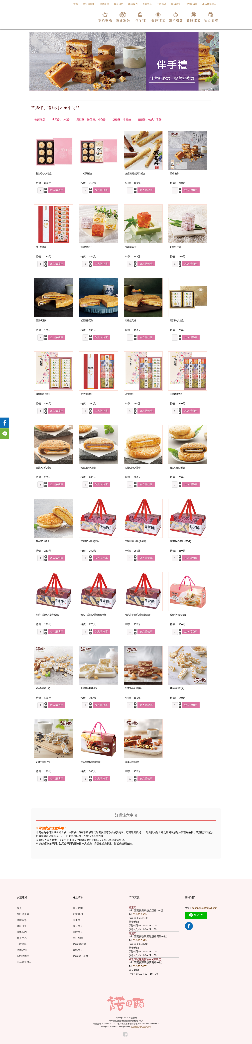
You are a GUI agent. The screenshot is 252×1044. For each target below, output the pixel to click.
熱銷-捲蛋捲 (79, 944)
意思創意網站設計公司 (141, 1027)
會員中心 (147, 3)
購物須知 (176, 3)
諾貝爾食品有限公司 (52, 18)
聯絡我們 (133, 3)
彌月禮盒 (78, 926)
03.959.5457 (139, 966)
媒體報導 (104, 3)
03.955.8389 (139, 914)
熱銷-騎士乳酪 (81, 956)
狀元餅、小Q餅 (61, 119)
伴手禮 (76, 920)
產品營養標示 (209, 3)
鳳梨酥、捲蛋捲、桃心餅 (91, 119)
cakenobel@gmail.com (204, 907)
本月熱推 (78, 908)
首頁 (75, 3)
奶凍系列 (78, 914)
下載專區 (161, 3)
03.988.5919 (139, 940)
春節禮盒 (78, 950)
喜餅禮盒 (78, 932)
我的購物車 (191, 3)
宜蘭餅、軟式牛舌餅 (150, 119)
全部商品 (39, 119)
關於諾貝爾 (89, 3)
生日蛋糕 (78, 938)
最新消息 (118, 3)
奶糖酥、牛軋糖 (121, 119)
